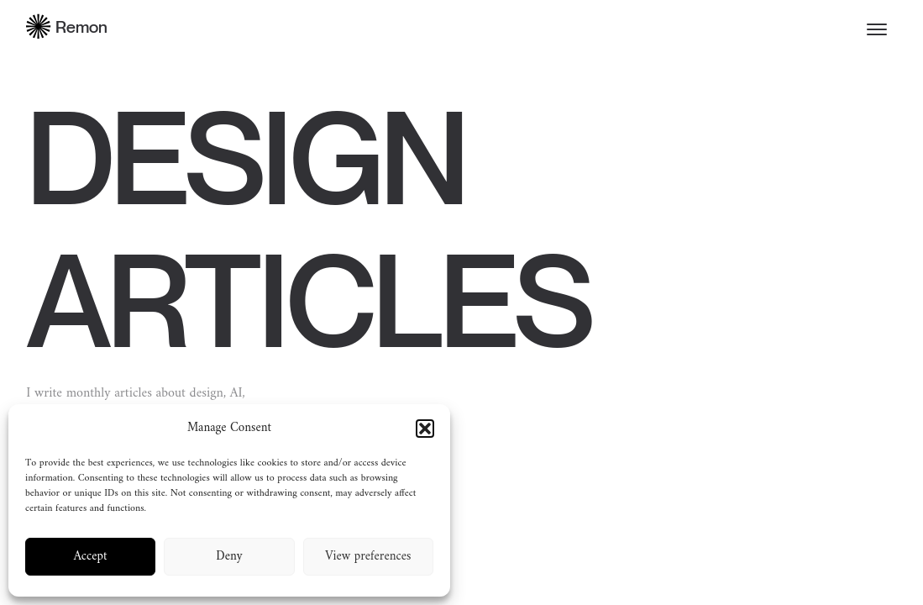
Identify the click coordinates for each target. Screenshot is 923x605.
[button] (425, 428)
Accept (91, 556)
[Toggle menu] (877, 29)
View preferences (368, 556)
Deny (229, 556)
